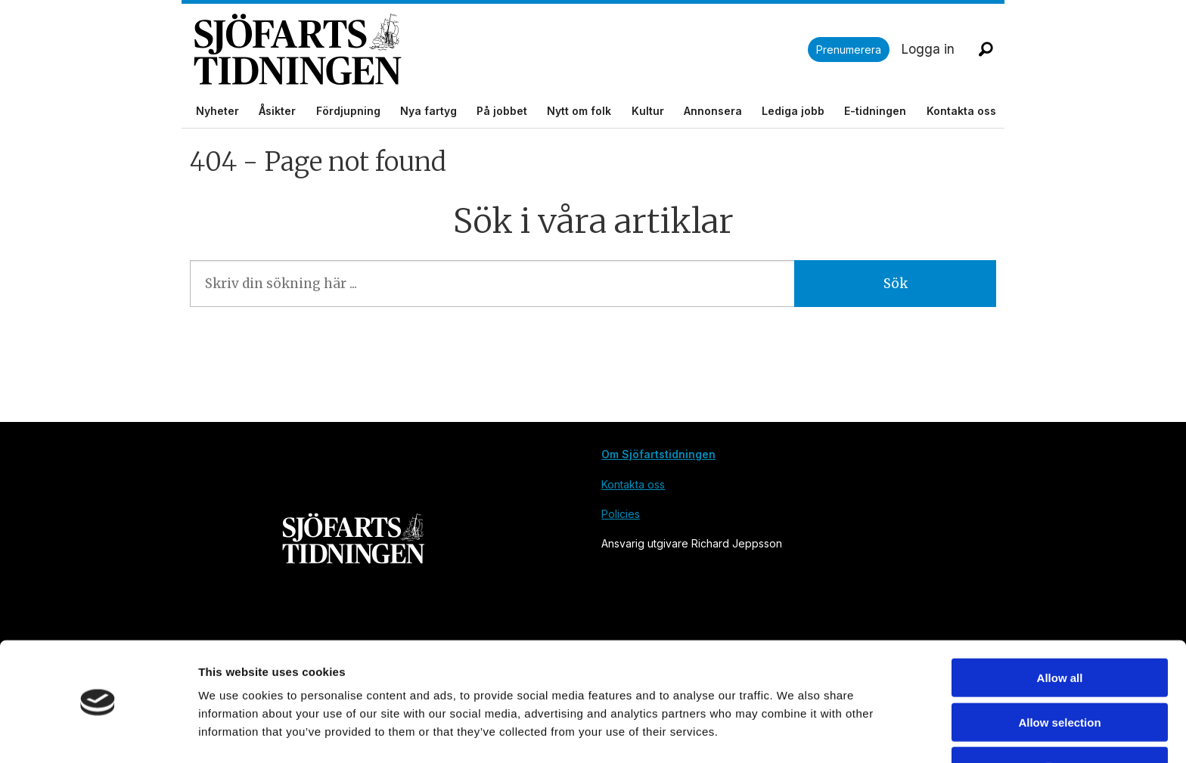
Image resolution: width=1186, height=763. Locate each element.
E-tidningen (875, 110)
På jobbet (502, 110)
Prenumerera (848, 49)
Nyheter (217, 110)
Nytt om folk (579, 110)
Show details (794, 733)
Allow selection (1059, 674)
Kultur (648, 110)
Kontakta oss (961, 110)
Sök (895, 283)
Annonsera (713, 110)
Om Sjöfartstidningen (658, 454)
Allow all (1060, 630)
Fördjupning (348, 110)
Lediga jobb (793, 110)
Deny (1060, 718)
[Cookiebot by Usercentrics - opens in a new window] (98, 733)
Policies (620, 513)
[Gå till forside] (298, 49)
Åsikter (277, 110)
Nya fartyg (428, 110)
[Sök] (985, 49)
